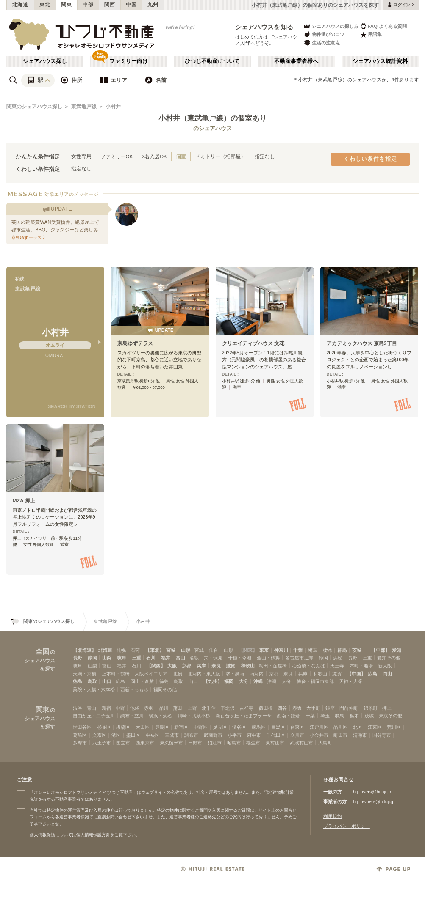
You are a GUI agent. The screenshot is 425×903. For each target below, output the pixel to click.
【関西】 (156, 665)
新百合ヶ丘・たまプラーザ (244, 715)
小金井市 (319, 735)
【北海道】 (84, 650)
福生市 (253, 742)
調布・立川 (132, 715)
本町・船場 (361, 665)
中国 (131, 5)
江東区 (375, 727)
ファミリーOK (116, 156)
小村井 (113, 107)
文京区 (99, 735)
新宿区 (181, 727)
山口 (106, 681)
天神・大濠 (350, 681)
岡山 (387, 673)
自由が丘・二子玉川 (94, 715)
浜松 (337, 657)
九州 (152, 5)
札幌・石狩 (128, 650)
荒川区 (394, 727)
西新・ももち (134, 689)
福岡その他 (165, 689)
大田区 (143, 727)
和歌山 (248, 665)
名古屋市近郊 (299, 657)
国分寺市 (381, 735)
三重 (136, 657)
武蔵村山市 (301, 742)
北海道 (20, 5)
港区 (116, 735)
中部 (88, 5)
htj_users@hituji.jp (372, 791)
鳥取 (92, 681)
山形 (185, 650)
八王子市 (101, 742)
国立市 (123, 742)
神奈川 (281, 650)
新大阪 (385, 665)
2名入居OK (154, 156)
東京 (264, 650)
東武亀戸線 (84, 107)
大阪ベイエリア (151, 673)
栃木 (327, 650)
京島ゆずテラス (135, 343)
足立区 (220, 727)
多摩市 (80, 742)
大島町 (325, 742)
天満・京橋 (84, 673)
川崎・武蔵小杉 (194, 715)
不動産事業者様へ (296, 61)
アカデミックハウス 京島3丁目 (362, 343)
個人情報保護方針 (93, 834)
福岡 (228, 681)
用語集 (371, 34)
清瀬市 (360, 735)
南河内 (257, 673)
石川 (151, 657)
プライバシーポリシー (346, 826)
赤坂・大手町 (306, 708)
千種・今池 (239, 657)
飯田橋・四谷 (273, 708)
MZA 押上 (24, 501)
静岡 (92, 657)
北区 (357, 727)
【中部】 (380, 650)
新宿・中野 (113, 708)
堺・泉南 (234, 673)
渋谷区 (239, 727)
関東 (66, 5)
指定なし (265, 156)
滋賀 (230, 665)
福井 (165, 657)
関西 (109, 5)
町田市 (340, 735)
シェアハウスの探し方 (330, 26)
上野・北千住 (202, 708)
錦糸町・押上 (378, 708)
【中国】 (356, 673)
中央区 (153, 735)
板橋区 (123, 727)
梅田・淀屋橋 (273, 665)
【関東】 (248, 650)
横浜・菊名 (160, 715)
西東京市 (145, 742)
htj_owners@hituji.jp (374, 801)
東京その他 (390, 715)
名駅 (194, 657)
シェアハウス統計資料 (380, 61)
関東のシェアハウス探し (34, 107)
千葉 (298, 650)
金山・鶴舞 (268, 657)
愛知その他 (388, 657)
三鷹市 (172, 735)
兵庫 (201, 665)
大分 (243, 681)
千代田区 (276, 735)
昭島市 (234, 742)
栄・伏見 (213, 657)
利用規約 (332, 816)
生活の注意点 (321, 42)
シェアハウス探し (45, 61)
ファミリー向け (128, 61)
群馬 (342, 650)
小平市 (235, 735)
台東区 (297, 727)
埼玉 (312, 650)
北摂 (177, 673)
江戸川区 (319, 727)
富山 (180, 657)
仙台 (213, 650)
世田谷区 (82, 727)
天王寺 (337, 665)
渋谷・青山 (84, 708)
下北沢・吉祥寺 (237, 708)
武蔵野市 (213, 735)
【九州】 (212, 681)
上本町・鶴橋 (116, 673)
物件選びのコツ (323, 34)
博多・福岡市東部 (315, 681)
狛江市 (215, 742)
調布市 (191, 735)
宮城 (170, 650)
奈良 (216, 665)
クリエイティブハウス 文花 (253, 343)
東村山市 (275, 742)
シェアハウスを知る (264, 26)
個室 (181, 156)
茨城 (356, 650)
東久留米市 (171, 742)
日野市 (195, 742)
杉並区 (104, 727)
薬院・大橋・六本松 (94, 689)
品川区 (340, 727)
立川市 (297, 735)
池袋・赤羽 (141, 708)
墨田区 (133, 735)
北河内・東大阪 (204, 673)
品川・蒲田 (170, 708)
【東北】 (154, 650)
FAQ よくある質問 (383, 26)
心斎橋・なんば (308, 665)
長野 (77, 657)
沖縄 (258, 681)
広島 (372, 673)
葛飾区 (80, 735)
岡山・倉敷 (142, 681)
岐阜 (121, 657)
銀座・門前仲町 (341, 708)
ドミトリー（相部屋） (220, 156)
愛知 (396, 650)
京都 (186, 665)
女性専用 (81, 156)
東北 (44, 5)
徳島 (77, 681)
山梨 (106, 657)
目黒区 (278, 727)
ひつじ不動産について (212, 61)
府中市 (254, 735)
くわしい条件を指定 (370, 159)
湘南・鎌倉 (288, 715)
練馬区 (259, 727)
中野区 (201, 727)
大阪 (172, 665)
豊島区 (162, 727)
